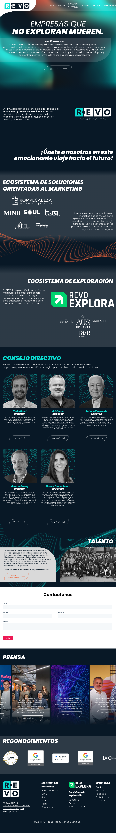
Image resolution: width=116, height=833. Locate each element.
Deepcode (47, 808)
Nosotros (49, 5)
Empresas (60, 5)
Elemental (74, 801)
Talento (85, 5)
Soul (44, 798)
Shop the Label (77, 807)
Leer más (58, 69)
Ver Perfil (19, 439)
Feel (44, 801)
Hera (44, 804)
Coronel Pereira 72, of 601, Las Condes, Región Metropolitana (16, 809)
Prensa (96, 5)
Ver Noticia (37, 719)
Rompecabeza (50, 791)
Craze (72, 804)
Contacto (101, 788)
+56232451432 (10, 803)
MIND (44, 794)
